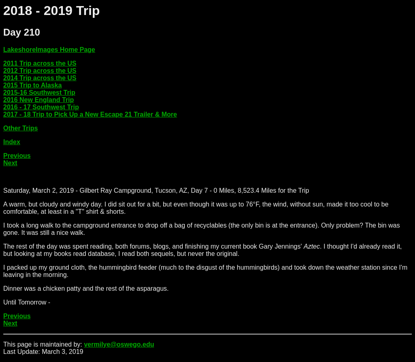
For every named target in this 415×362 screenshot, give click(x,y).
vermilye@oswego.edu (119, 344)
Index (11, 141)
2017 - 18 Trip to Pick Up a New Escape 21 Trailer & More (90, 114)
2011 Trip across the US (40, 63)
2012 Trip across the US (40, 70)
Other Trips (20, 128)
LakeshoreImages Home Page (49, 49)
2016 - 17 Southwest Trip (41, 107)
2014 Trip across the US (40, 78)
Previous (17, 155)
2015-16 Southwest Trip (39, 92)
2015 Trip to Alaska (32, 85)
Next (10, 163)
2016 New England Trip (38, 99)
